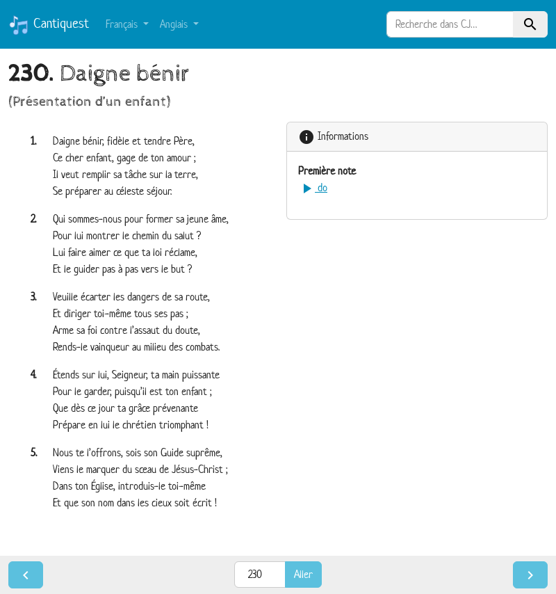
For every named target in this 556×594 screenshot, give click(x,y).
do (312, 187)
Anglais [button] (175, 24)
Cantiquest (48, 25)
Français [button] (123, 24)
